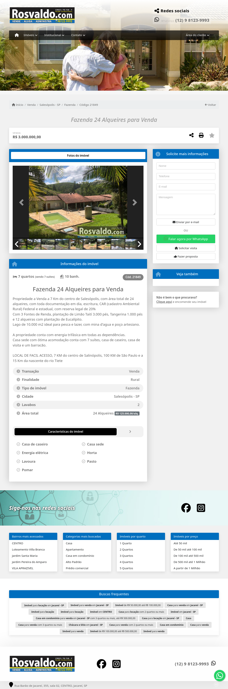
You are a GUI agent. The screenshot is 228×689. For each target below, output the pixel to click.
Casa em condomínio (80, 556)
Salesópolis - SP (50, 105)
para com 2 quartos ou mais (141, 611)
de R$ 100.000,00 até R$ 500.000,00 (113, 631)
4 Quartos (126, 562)
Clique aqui (164, 302)
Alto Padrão (73, 562)
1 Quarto (126, 543)
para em (44, 605)
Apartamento (75, 549)
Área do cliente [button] (196, 35)
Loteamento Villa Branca (28, 549)
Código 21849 (88, 105)
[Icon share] (186, 508)
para (42, 611)
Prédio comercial (77, 568)
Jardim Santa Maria (24, 556)
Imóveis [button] (29, 35)
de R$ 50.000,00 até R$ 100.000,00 (138, 605)
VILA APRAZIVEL (22, 568)
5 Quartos (126, 568)
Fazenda (69, 105)
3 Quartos (126, 556)
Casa (69, 543)
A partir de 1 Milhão (187, 568)
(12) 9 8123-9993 (192, 20)
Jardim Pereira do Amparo (29, 562)
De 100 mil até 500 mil (188, 556)
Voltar (210, 105)
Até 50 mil (180, 543)
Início (17, 105)
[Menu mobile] (17, 35)
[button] (22, 202)
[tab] (25, 155)
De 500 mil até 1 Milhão (189, 562)
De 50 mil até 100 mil (188, 549)
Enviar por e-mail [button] (186, 222)
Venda (31, 105)
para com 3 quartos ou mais (40, 624)
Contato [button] (76, 35)
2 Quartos (126, 549)
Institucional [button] (52, 35)
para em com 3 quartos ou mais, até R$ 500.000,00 (85, 618)
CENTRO (17, 543)
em (101, 611)
